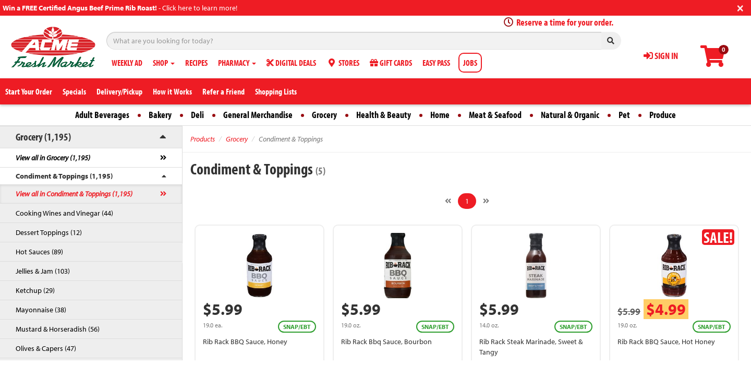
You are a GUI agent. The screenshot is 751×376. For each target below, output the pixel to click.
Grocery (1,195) (43, 136)
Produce (662, 115)
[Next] (486, 201)
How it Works (172, 91)
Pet (624, 115)
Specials (74, 91)
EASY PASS (436, 62)
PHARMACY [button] (237, 62)
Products (202, 139)
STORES (342, 62)
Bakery (160, 115)
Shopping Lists (276, 91)
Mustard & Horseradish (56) (58, 329)
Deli (197, 115)
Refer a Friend (223, 91)
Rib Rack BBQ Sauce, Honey (245, 341)
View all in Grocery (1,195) (53, 157)
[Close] (740, 7)
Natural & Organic (570, 115)
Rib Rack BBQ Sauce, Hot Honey (666, 341)
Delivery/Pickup (119, 91)
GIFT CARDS (391, 62)
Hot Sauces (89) (39, 251)
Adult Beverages (102, 115)
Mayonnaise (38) (41, 309)
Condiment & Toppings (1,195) (64, 176)
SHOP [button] (164, 62)
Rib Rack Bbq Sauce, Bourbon (386, 341)
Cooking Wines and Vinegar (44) (64, 213)
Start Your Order (28, 91)
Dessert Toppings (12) (49, 232)
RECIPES (196, 62)
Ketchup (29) (35, 290)
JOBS (470, 62)
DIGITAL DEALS (291, 62)
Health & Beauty (383, 115)
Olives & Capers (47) (46, 348)
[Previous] (448, 201)
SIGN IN (661, 56)
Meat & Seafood (495, 115)
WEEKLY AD (127, 62)
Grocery (324, 115)
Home (440, 115)
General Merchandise (258, 115)
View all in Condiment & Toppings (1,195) (74, 193)
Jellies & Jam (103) (43, 271)
